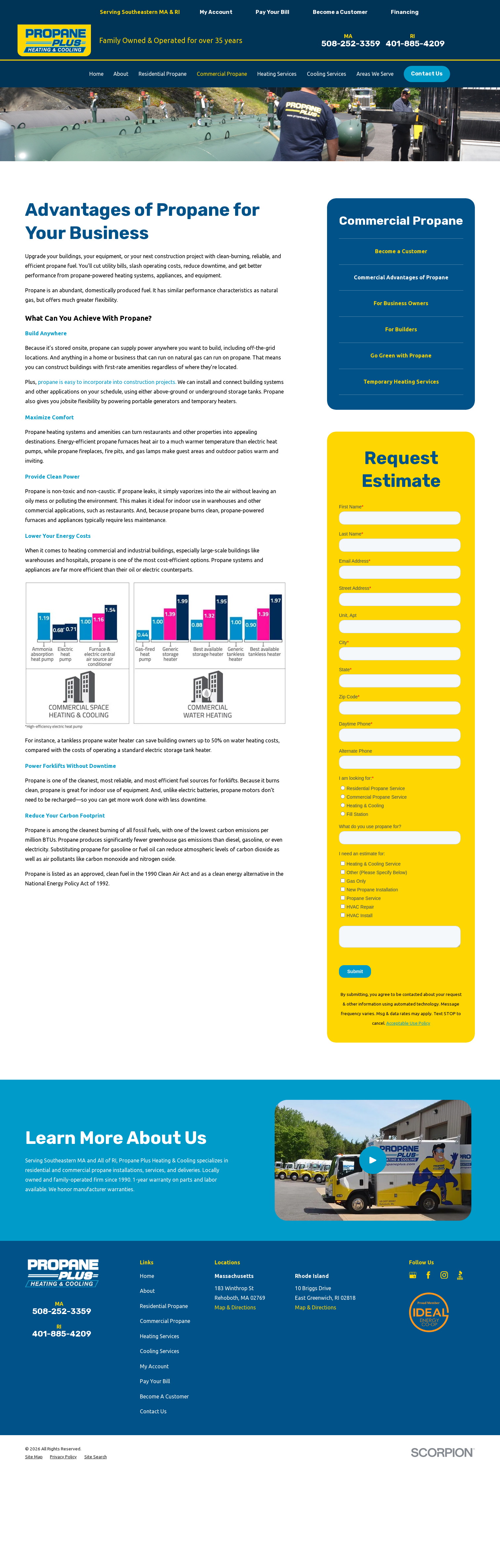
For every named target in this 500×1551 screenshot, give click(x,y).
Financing (405, 12)
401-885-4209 (415, 44)
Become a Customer (340, 12)
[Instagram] (444, 1275)
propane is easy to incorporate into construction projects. (107, 382)
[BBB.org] (460, 1275)
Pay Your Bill (272, 12)
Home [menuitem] (96, 74)
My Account (216, 12)
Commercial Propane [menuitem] (222, 74)
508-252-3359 (350, 44)
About (147, 1291)
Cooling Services (159, 1351)
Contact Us (426, 73)
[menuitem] (401, 251)
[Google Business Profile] (413, 1275)
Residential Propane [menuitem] (163, 74)
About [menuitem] (120, 74)
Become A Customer (164, 1396)
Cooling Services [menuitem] (326, 74)
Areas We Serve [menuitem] (375, 74)
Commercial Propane (165, 1321)
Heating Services (159, 1336)
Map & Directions (235, 1307)
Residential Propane (164, 1306)
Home (147, 1276)
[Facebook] (428, 1275)
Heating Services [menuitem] (277, 74)
